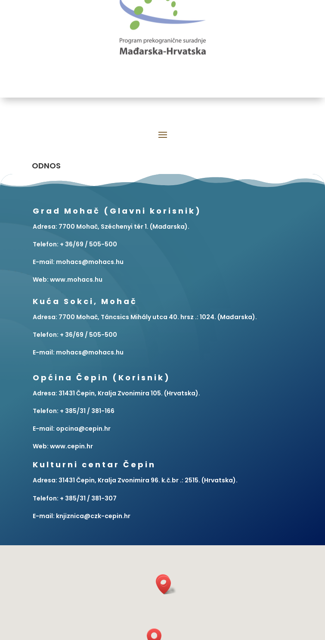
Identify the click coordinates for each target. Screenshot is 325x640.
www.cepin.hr (71, 446)
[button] (166, 585)
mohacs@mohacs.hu (90, 352)
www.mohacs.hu (76, 279)
